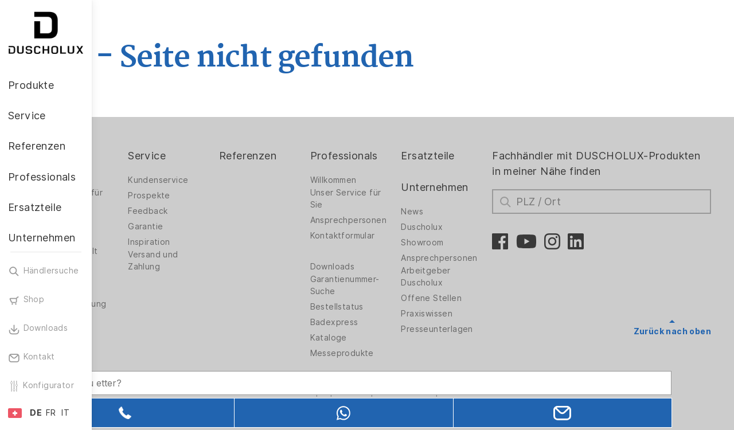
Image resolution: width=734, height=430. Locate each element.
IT (65, 412)
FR (51, 412)
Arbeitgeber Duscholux (462, 276)
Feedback (215, 211)
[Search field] (215, 370)
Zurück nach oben (672, 331)
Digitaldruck (139, 266)
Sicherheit (135, 346)
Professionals (390, 156)
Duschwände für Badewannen (148, 198)
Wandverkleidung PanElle (149, 309)
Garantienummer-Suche (391, 285)
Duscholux (458, 227)
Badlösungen (141, 220)
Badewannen (141, 235)
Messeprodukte (388, 353)
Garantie (213, 226)
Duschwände (140, 180)
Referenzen (304, 156)
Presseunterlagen (473, 329)
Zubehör (132, 331)
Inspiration (216, 242)
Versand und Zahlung (220, 260)
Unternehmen (471, 187)
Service (214, 156)
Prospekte (217, 195)
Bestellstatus (383, 306)
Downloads (379, 266)
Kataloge (375, 337)
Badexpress (381, 322)
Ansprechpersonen (395, 220)
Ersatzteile (464, 156)
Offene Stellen (468, 298)
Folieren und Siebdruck (140, 285)
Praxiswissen (463, 313)
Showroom (459, 242)
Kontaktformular (389, 235)
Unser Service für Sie (392, 198)
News (449, 211)
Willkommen (380, 180)
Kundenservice (226, 180)
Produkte (138, 156)
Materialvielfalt (145, 251)
